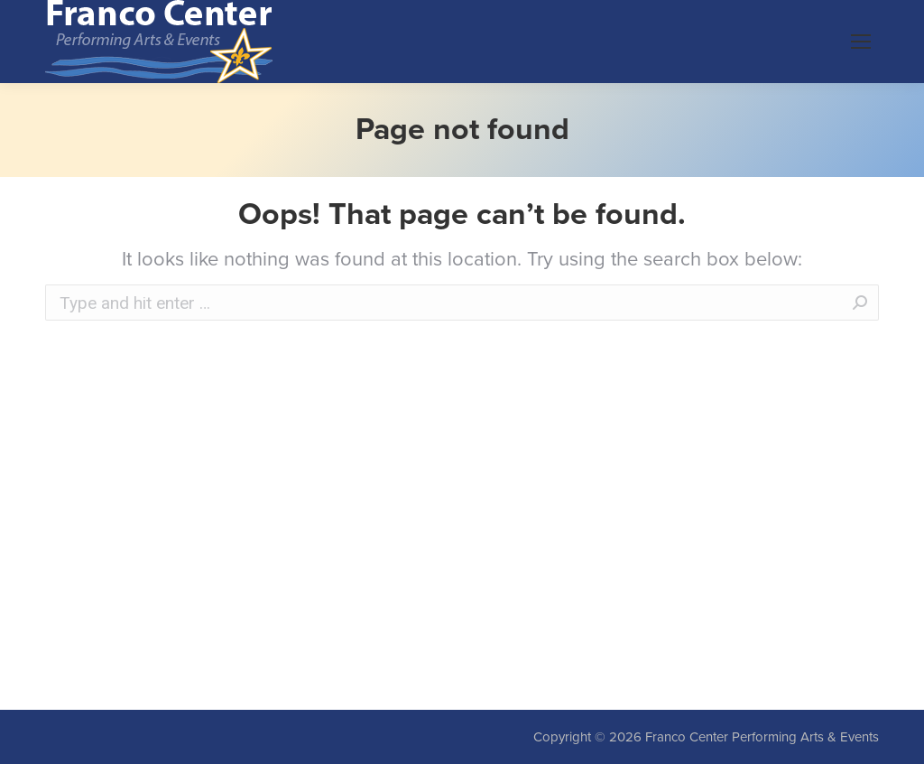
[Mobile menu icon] (861, 41)
